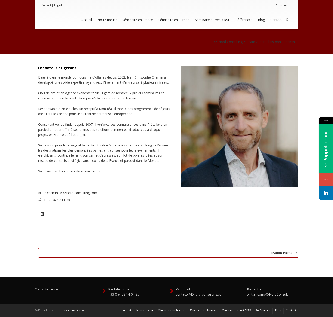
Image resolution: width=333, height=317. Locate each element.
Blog (261, 20)
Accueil (86, 20)
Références (243, 20)
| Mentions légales (72, 310)
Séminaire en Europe (173, 20)
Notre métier (107, 20)
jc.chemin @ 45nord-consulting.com (70, 193)
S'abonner (282, 5)
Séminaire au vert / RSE (212, 20)
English (58, 5)
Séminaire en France (137, 20)
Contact (46, 5)
